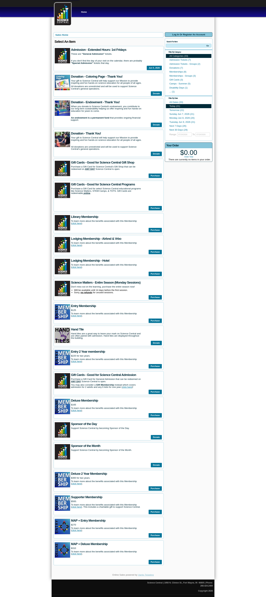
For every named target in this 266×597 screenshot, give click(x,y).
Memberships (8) (177, 71)
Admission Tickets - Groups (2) (184, 64)
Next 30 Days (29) (178, 130)
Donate (156, 93)
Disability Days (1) (178, 87)
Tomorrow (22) (176, 110)
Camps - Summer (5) (179, 83)
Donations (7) (176, 68)
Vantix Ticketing (146, 575)
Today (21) (174, 106)
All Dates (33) (176, 102)
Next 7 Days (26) (177, 126)
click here (76, 223)
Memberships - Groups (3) (182, 76)
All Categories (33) (178, 56)
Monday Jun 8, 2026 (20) (181, 118)
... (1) (172, 91)
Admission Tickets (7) (180, 60)
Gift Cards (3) (176, 79)
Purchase (155, 176)
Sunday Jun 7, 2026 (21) (181, 114)
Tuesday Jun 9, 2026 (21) (182, 122)
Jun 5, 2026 (154, 68)
